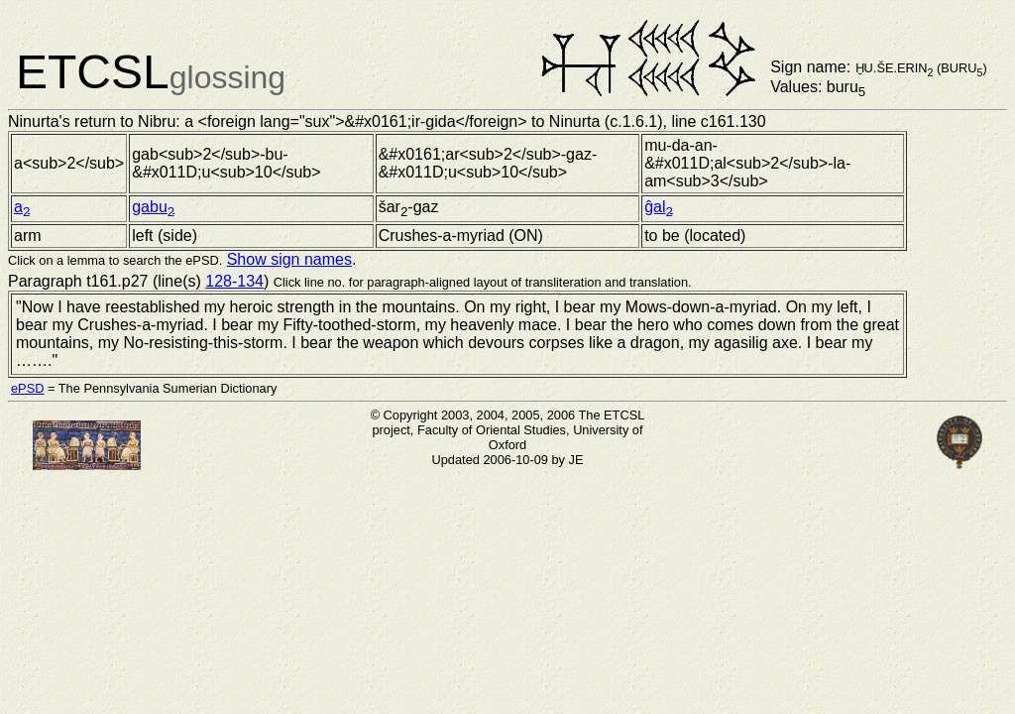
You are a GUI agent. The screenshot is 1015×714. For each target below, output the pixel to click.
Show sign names (289, 259)
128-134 (234, 281)
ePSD (27, 388)
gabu (153, 206)
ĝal (658, 206)
